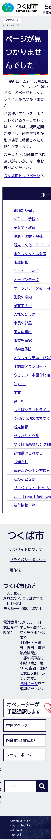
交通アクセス (17, 725)
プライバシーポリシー (28, 560)
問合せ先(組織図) (20, 740)
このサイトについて (26, 549)
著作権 (15, 570)
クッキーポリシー (20, 755)
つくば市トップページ (22, 175)
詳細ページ (29, 683)
